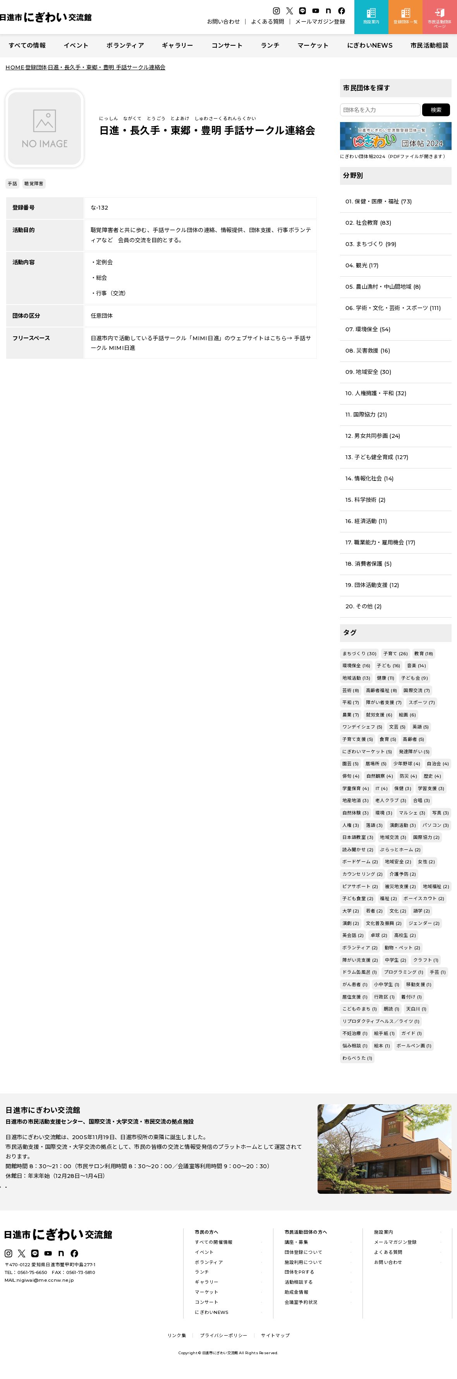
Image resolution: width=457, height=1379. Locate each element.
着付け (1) (411, 997)
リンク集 (176, 1340)
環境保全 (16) (356, 665)
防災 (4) (408, 776)
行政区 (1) (384, 997)
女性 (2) (426, 861)
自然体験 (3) (355, 813)
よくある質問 (267, 21)
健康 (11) (385, 678)
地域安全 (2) (398, 861)
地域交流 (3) (393, 837)
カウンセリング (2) (362, 874)
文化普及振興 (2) (384, 923)
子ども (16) (388, 665)
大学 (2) (350, 911)
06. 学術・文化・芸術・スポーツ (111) (393, 308)
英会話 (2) (353, 935)
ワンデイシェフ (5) (362, 727)
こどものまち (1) (359, 1009)
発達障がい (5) (414, 751)
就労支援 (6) (379, 715)
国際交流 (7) (417, 690)
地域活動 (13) (356, 678)
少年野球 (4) (406, 763)
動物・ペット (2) (403, 947)
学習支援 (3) (431, 788)
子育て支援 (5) (357, 739)
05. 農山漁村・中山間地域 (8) (383, 286)
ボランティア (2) (360, 947)
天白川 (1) (416, 1009)
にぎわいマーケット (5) (367, 751)
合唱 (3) (421, 800)
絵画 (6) (407, 715)
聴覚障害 (33, 183)
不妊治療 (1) (355, 1033)
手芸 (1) (438, 972)
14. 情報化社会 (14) (369, 478)
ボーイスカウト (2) (424, 898)
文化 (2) (398, 911)
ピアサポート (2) (360, 886)
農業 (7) (350, 715)
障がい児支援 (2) (360, 960)
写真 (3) (440, 813)
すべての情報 (27, 45)
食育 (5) (388, 739)
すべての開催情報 (213, 1247)
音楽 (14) (416, 665)
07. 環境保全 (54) (367, 329)
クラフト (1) (425, 960)
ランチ (270, 45)
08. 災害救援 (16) (367, 350)
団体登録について (304, 1257)
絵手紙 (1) (384, 1033)
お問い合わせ (223, 21)
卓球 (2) (379, 935)
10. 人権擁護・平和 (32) (375, 393)
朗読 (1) (392, 1009)
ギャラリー (177, 45)
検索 (436, 110)
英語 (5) (420, 727)
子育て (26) (395, 653)
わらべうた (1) (357, 1058)
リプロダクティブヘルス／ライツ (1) (380, 1021)
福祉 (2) (388, 898)
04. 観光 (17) (361, 265)
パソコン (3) (436, 825)
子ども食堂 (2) (358, 898)
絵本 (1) (382, 1045)
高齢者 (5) (413, 739)
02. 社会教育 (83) (368, 222)
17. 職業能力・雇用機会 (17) (380, 542)
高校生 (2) (405, 935)
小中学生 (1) (386, 984)
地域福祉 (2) (436, 886)
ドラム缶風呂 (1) (359, 972)
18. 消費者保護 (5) (368, 563)
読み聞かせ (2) (358, 849)
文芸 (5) (397, 727)
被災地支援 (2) (400, 886)
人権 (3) (350, 825)
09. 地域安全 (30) (368, 371)
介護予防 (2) (403, 874)
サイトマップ (275, 1340)
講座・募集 (296, 1247)
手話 (12, 183)
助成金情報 (296, 1297)
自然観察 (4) (379, 776)
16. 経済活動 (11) (366, 521)
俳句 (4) (351, 776)
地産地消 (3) (355, 800)
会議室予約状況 (301, 1307)
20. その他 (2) (363, 606)
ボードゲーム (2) (360, 861)
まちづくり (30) (359, 653)
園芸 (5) (350, 763)
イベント (76, 45)
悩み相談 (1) (355, 1045)
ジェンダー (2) (424, 923)
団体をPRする (300, 1277)
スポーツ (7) (422, 702)
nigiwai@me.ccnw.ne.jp (45, 1285)
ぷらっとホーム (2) (400, 849)
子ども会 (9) (414, 678)
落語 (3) (374, 825)
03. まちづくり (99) (370, 244)
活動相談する (299, 1286)
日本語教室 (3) (358, 837)
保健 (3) (402, 788)
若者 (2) (374, 911)
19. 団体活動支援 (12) (372, 585)
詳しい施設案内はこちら (42, 1195)
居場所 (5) (376, 763)
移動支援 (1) (418, 984)
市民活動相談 (429, 45)
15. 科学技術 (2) (365, 499)
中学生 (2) (396, 960)
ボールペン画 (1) (414, 1045)
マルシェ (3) (412, 813)
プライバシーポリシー (223, 1340)
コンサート (227, 45)
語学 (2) (421, 911)
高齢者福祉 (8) (381, 690)
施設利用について (304, 1267)
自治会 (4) (438, 763)
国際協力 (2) (426, 837)
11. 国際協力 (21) (366, 414)
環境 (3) (383, 813)
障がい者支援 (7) (384, 702)
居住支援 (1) (355, 997)
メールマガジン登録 (320, 21)
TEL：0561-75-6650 (26, 1277)
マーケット (313, 45)
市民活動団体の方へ (306, 1237)
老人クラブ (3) (391, 800)
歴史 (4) (432, 776)
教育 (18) (423, 653)
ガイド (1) (411, 1033)
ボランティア (125, 45)
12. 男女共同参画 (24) (372, 435)
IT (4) (382, 788)
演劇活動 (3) (403, 825)
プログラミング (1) (403, 972)
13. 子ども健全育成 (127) (376, 457)
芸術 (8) (350, 690)
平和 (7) (350, 702)
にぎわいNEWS (370, 45)
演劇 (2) (350, 923)
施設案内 (383, 1237)
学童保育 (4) (355, 788)
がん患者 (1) (355, 984)
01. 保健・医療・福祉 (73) (378, 201)
